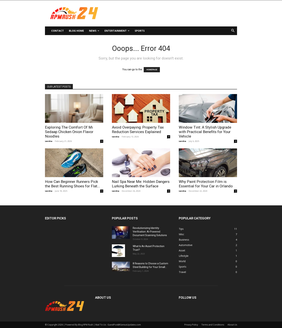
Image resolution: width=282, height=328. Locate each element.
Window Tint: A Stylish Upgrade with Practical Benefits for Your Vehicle (205, 131)
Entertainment (116, 30)
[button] (232, 31)
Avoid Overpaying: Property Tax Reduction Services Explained (138, 129)
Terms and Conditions (212, 324)
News (94, 30)
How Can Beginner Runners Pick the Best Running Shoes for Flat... (72, 183)
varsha (48, 141)
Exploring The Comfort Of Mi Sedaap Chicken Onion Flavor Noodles (69, 131)
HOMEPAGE (151, 70)
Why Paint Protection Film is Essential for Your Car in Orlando (206, 183)
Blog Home (76, 30)
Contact (57, 30)
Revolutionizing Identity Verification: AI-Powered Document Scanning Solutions (150, 232)
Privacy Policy (191, 324)
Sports (140, 30)
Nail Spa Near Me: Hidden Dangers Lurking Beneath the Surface (141, 183)
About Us (232, 324)
